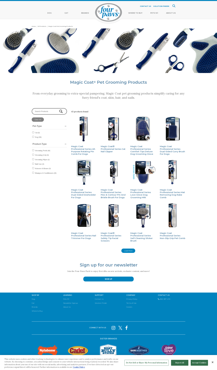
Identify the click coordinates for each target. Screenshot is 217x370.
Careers (129, 307)
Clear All (37, 120)
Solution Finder (101, 303)
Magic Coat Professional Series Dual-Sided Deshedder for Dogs (83, 193)
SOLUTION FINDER (161, 6)
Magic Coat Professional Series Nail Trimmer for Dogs (83, 236)
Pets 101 (154, 13)
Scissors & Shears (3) (43, 168)
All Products (42, 26)
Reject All (179, 363)
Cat (66, 13)
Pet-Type (37, 126)
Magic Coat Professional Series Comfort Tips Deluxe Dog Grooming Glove (141, 150)
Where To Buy (135, 13)
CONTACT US (145, 6)
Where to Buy (37, 311)
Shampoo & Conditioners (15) (45, 173)
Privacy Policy (131, 299)
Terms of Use (131, 303)
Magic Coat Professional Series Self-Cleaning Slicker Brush (141, 237)
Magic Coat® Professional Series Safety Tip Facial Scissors (111, 237)
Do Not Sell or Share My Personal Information (146, 363)
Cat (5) (37, 133)
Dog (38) (38, 137)
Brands (85, 13)
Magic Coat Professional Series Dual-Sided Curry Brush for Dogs (172, 150)
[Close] (213, 362)
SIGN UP (108, 279)
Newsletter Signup (70, 303)
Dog (49, 13)
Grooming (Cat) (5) (42, 155)
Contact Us (99, 299)
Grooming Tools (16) (42, 151)
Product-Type (40, 144)
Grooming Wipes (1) (42, 160)
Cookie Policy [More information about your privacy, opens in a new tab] (79, 367)
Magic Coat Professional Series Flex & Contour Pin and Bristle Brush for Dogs (113, 193)
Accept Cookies (199, 363)
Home (34, 26)
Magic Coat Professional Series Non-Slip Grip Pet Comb (172, 236)
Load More (128, 251)
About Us (171, 13)
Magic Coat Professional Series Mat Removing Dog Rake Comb (172, 193)
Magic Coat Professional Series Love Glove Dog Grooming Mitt (140, 193)
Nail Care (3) (39, 164)
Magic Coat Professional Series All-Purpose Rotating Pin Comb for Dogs (83, 150)
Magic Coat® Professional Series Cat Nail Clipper (113, 149)
